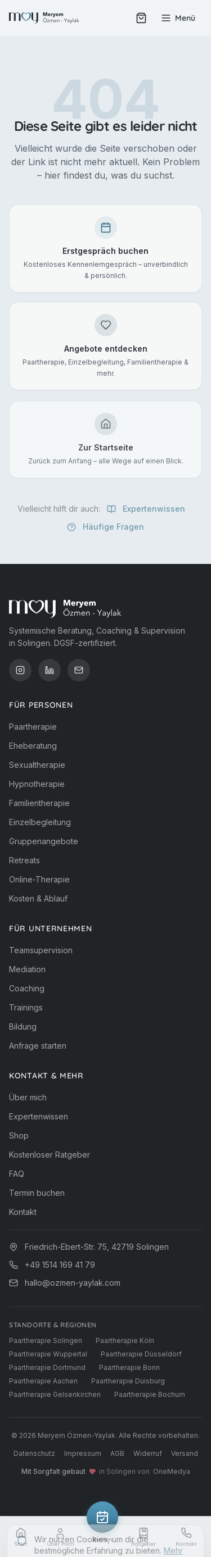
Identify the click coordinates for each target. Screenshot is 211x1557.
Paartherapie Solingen (45, 1340)
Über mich (28, 1097)
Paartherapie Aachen (43, 1381)
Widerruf (147, 1453)
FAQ (16, 1173)
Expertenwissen (146, 513)
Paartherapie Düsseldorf (141, 1354)
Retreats (24, 860)
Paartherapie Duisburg (128, 1381)
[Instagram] (20, 670)
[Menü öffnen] (178, 18)
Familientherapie (39, 803)
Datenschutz (34, 1453)
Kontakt (23, 1212)
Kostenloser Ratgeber (49, 1154)
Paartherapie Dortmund (47, 1367)
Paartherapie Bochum (149, 1394)
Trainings (26, 1007)
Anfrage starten (37, 1045)
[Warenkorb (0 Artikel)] (141, 18)
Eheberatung (33, 745)
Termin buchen (37, 1193)
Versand (184, 1453)
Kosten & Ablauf (38, 898)
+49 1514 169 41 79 (60, 1264)
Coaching (26, 988)
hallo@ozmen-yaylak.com (72, 1282)
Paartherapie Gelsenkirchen (55, 1394)
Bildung (23, 1026)
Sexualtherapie (37, 765)
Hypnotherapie (37, 784)
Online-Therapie (39, 879)
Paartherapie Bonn (129, 1367)
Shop (19, 1135)
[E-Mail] (79, 670)
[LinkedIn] (49, 670)
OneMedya (171, 1471)
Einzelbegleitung (40, 822)
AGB (117, 1453)
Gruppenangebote (43, 841)
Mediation (27, 969)
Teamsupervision (41, 950)
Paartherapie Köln (125, 1340)
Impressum (82, 1453)
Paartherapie (33, 726)
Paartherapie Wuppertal (48, 1354)
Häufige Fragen (105, 531)
